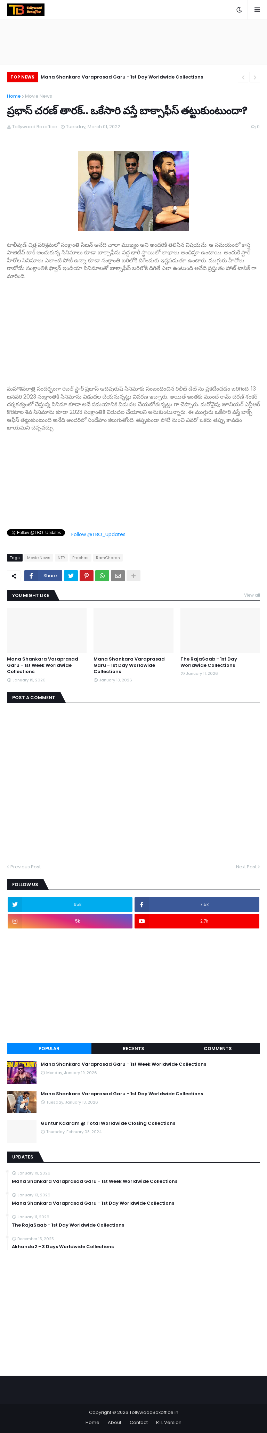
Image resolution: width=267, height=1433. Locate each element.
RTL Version (168, 1422)
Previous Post (25, 866)
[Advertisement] (133, 328)
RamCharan (108, 557)
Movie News (38, 96)
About (114, 1422)
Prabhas (80, 557)
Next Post (246, 866)
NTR (61, 557)
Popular (49, 1048)
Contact (139, 1422)
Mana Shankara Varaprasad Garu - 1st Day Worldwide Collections (122, 77)
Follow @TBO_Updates (98, 534)
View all (252, 595)
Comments (218, 1048)
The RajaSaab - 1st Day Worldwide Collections (208, 662)
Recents (133, 1048)
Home (14, 96)
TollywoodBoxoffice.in (153, 1412)
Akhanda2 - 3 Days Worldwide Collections (63, 1247)
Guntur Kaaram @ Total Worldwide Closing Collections (108, 1123)
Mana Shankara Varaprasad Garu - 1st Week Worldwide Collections (42, 665)
